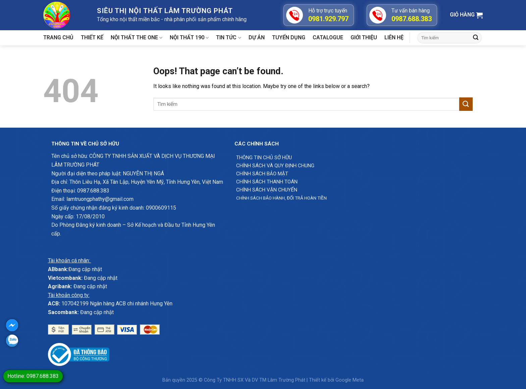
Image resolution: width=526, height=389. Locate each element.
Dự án (257, 37)
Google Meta (349, 380)
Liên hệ (394, 37)
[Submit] (475, 38)
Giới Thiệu (364, 37)
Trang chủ (58, 37)
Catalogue (328, 37)
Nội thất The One (136, 37)
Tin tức (228, 37)
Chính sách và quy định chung (275, 166)
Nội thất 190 (189, 37)
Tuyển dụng (288, 37)
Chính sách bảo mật (262, 174)
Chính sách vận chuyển (266, 190)
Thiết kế (92, 37)
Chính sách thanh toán (267, 182)
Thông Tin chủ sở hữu (264, 158)
